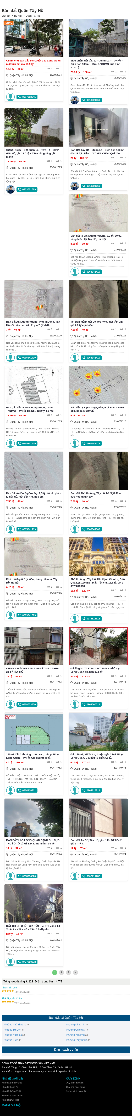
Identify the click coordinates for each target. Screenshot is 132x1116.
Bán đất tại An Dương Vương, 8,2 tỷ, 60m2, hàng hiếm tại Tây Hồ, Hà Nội (96, 237)
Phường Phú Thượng (14, 1024)
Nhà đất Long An (10, 1087)
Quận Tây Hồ (33, 15)
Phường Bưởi (10, 1040)
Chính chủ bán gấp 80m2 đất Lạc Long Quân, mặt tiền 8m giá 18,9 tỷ (33, 62)
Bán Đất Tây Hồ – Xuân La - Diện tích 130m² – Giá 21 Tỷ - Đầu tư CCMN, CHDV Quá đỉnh (98, 151)
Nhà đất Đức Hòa (10, 1100)
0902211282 (93, 876)
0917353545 (29, 97)
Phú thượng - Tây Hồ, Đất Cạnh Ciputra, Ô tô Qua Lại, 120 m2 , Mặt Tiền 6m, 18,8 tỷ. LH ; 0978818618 (97, 582)
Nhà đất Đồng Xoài (11, 1091)
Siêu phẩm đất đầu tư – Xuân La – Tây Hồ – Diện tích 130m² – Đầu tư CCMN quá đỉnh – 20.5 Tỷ (96, 64)
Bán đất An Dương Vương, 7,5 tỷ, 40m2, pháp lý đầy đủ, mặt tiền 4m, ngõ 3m (33, 495)
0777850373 (29, 962)
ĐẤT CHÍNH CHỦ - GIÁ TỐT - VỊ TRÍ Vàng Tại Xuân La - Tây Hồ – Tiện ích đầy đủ (33, 927)
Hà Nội (17, 15)
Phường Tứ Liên (12, 1029)
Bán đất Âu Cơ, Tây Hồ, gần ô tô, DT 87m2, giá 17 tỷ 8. (96, 842)
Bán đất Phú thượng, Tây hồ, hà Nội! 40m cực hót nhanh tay (95, 495)
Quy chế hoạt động (75, 1087)
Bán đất (6, 15)
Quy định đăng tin (75, 1082)
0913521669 (93, 100)
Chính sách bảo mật (76, 1091)
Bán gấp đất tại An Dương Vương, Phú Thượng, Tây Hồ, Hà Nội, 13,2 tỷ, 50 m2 (29, 409)
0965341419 (93, 271)
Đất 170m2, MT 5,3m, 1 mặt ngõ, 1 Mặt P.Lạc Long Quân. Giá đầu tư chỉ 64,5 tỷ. (97, 756)
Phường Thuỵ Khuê (76, 1040)
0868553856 (29, 704)
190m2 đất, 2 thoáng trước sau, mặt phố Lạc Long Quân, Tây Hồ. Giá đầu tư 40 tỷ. (33, 756)
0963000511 (93, 704)
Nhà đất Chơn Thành (12, 1095)
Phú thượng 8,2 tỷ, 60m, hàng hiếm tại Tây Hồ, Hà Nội (32, 581)
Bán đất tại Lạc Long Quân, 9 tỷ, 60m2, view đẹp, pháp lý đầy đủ (97, 409)
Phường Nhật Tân (75, 1024)
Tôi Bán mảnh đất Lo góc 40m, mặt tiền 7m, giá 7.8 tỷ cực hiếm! (96, 323)
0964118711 (29, 790)
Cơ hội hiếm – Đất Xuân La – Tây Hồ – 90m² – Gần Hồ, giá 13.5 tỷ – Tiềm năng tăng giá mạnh (33, 153)
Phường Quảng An (76, 1029)
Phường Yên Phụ (75, 1034)
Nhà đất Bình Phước (12, 1082)
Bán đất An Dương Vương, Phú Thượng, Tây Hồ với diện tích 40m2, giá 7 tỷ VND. (33, 323)
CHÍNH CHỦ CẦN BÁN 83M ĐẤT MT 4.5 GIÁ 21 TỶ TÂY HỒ (32, 670)
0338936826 (29, 876)
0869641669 (93, 529)
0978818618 (93, 618)
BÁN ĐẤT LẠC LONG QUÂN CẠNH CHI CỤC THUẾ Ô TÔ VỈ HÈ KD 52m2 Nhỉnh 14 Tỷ (32, 842)
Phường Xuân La (12, 1034)
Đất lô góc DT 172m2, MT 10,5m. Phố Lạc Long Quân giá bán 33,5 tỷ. (95, 670)
